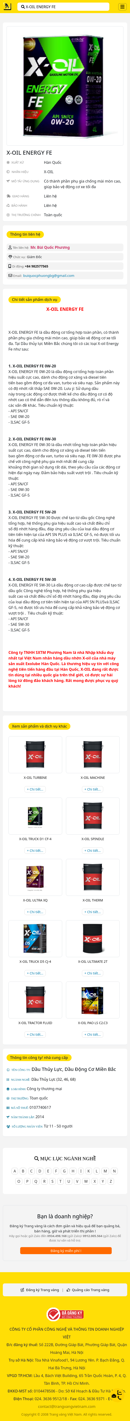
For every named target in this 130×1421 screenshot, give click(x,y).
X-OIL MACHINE (93, 777)
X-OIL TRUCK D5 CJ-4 (35, 961)
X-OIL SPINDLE (92, 839)
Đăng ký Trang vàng (42, 1289)
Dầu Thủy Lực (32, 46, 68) (53, 1079)
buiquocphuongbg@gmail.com (48, 275)
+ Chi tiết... (35, 789)
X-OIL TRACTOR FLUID (35, 1023)
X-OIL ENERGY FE (38, 6)
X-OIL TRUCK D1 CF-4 (35, 839)
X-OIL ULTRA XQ (35, 900)
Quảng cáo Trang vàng (90, 1289)
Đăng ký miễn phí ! (65, 1250)
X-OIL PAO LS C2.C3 (93, 1023)
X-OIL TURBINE (35, 777)
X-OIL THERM (93, 900)
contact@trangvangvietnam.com (67, 1406)
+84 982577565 (36, 266)
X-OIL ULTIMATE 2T (92, 961)
